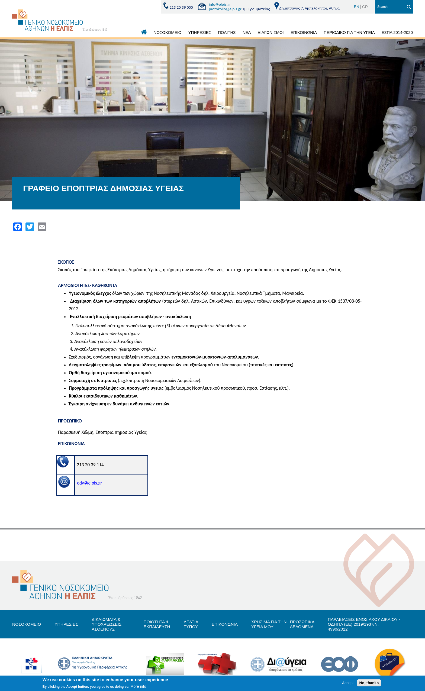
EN (356, 7)
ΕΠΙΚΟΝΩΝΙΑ (226, 624)
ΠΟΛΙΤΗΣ (227, 32)
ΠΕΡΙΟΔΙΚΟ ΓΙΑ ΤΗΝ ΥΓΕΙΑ (349, 32)
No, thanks (369, 683)
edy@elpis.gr (89, 483)
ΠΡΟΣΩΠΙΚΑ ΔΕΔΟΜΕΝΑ (304, 624)
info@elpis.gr (220, 4)
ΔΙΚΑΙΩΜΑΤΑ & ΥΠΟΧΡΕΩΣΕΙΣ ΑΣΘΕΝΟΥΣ (109, 624)
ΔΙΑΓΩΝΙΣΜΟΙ (270, 32)
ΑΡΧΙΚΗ (144, 33)
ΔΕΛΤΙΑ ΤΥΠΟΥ (192, 624)
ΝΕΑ (247, 32)
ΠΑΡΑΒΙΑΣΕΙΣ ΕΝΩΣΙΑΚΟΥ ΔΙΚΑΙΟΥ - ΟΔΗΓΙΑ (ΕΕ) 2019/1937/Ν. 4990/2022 (367, 624)
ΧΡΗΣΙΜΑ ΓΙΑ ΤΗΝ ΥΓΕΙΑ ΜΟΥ (272, 624)
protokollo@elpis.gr (225, 9)
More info (138, 686)
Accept (348, 683)
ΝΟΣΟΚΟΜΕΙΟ (168, 32)
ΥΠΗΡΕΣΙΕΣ (199, 32)
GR (365, 7)
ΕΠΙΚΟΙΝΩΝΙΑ (304, 32)
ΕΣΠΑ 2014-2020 (397, 32)
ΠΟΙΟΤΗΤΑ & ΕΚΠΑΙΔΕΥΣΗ (158, 624)
